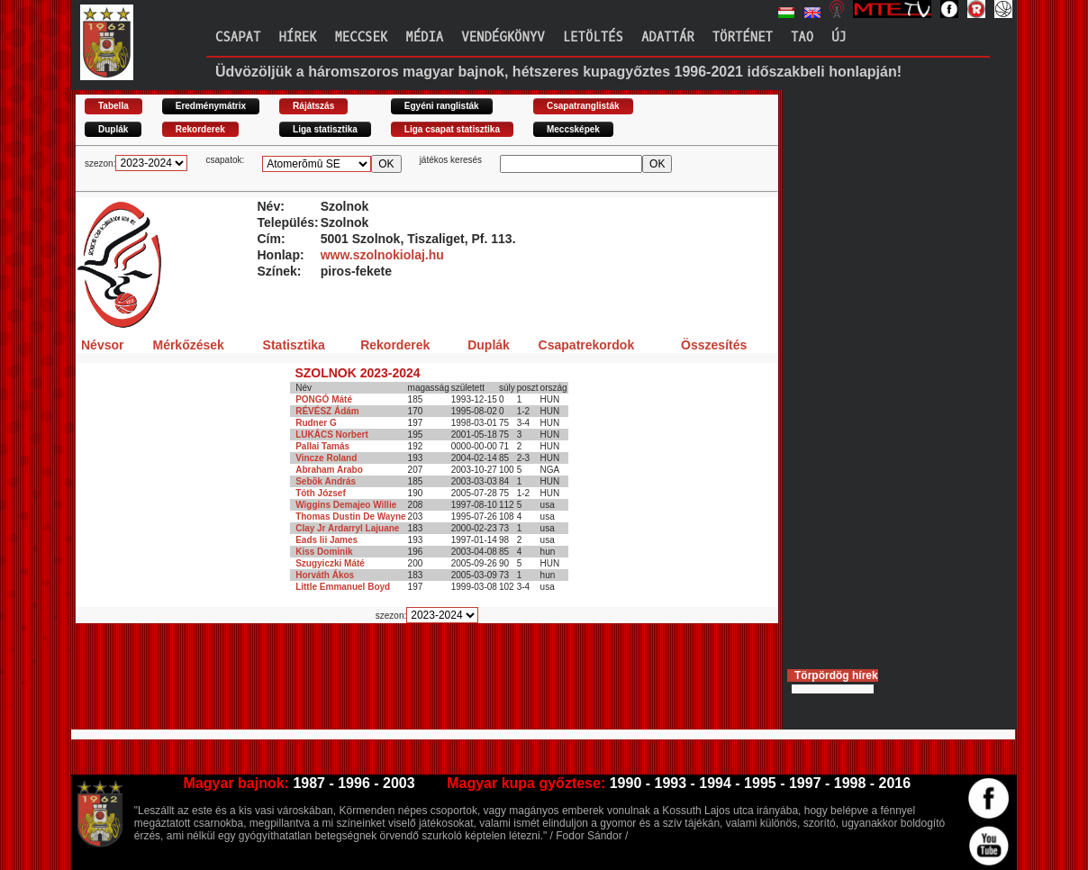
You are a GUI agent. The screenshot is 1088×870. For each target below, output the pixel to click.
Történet (742, 37)
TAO (802, 37)
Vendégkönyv (502, 37)
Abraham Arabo (329, 470)
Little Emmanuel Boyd (342, 587)
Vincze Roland (326, 458)
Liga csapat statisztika (452, 129)
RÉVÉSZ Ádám (327, 411)
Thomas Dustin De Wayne (350, 516)
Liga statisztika (325, 129)
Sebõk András (325, 481)
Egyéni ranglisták (441, 106)
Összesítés (714, 345)
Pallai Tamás (322, 446)
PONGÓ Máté (323, 399)
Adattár (667, 37)
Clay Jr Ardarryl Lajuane (347, 528)
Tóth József (320, 493)
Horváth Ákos (324, 575)
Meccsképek (573, 129)
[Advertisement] (403, 683)
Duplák (113, 129)
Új (839, 37)
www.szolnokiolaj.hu (382, 255)
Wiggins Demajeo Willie (345, 505)
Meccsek (360, 37)
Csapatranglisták (583, 106)
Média (424, 37)
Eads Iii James (326, 540)
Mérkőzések (187, 345)
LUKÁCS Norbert (331, 435)
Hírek (297, 37)
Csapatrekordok (587, 345)
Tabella (113, 106)
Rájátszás (313, 106)
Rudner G (316, 423)
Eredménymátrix (211, 106)
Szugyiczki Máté (330, 563)
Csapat (237, 37)
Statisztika (294, 345)
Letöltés (593, 37)
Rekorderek (200, 129)
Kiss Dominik (323, 552)
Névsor (102, 345)
